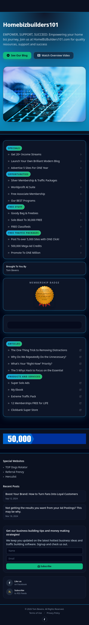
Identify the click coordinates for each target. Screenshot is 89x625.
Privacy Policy (53, 613)
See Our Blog (17, 55)
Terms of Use (35, 613)
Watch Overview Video (53, 55)
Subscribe (44, 566)
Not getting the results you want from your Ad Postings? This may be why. (43, 509)
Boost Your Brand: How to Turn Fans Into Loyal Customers (41, 494)
